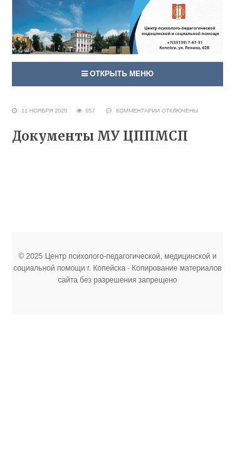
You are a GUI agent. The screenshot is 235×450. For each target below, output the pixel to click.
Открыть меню (117, 73)
